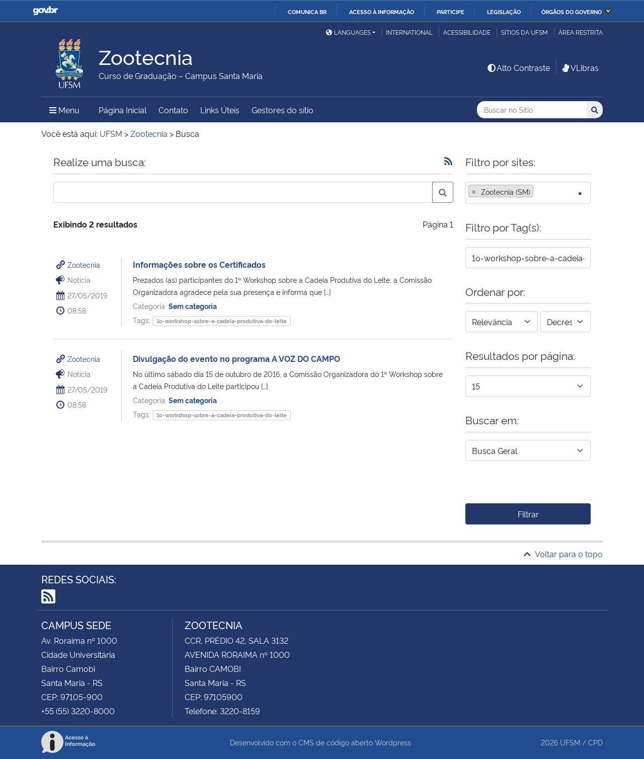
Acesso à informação (381, 12)
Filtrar (528, 513)
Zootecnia (83, 264)
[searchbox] (539, 192)
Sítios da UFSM (524, 32)
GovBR (45, 11)
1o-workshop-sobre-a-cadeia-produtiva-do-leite (221, 321)
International (409, 32)
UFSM (570, 742)
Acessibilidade (467, 32)
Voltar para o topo (563, 553)
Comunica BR (307, 12)
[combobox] (528, 193)
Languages (348, 32)
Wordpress (393, 742)
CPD (595, 742)
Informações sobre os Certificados (199, 264)
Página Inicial (122, 109)
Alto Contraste (518, 67)
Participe (450, 12)
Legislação (504, 12)
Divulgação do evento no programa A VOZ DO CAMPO (236, 358)
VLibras (579, 67)
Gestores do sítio (282, 109)
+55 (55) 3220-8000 (78, 710)
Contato (173, 109)
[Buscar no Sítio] (531, 110)
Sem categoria (193, 306)
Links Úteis (219, 109)
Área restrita (580, 32)
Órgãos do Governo (571, 12)
